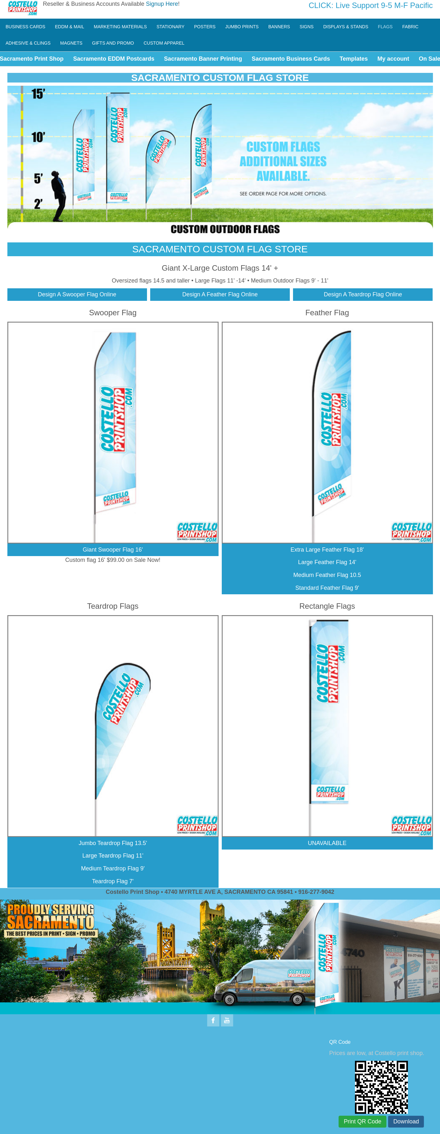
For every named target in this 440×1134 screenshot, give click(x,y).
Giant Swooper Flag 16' (113, 549)
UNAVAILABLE (327, 843)
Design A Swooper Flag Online (77, 294)
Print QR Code (362, 1121)
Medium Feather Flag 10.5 (327, 575)
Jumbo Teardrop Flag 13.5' (113, 843)
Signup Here (162, 4)
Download (406, 1121)
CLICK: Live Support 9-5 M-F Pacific (371, 5)
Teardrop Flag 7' (113, 881)
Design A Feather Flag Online (220, 294)
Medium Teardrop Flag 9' (112, 868)
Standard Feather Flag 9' (327, 588)
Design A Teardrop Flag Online (363, 294)
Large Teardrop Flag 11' (112, 855)
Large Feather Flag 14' (327, 562)
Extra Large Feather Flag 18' (327, 549)
